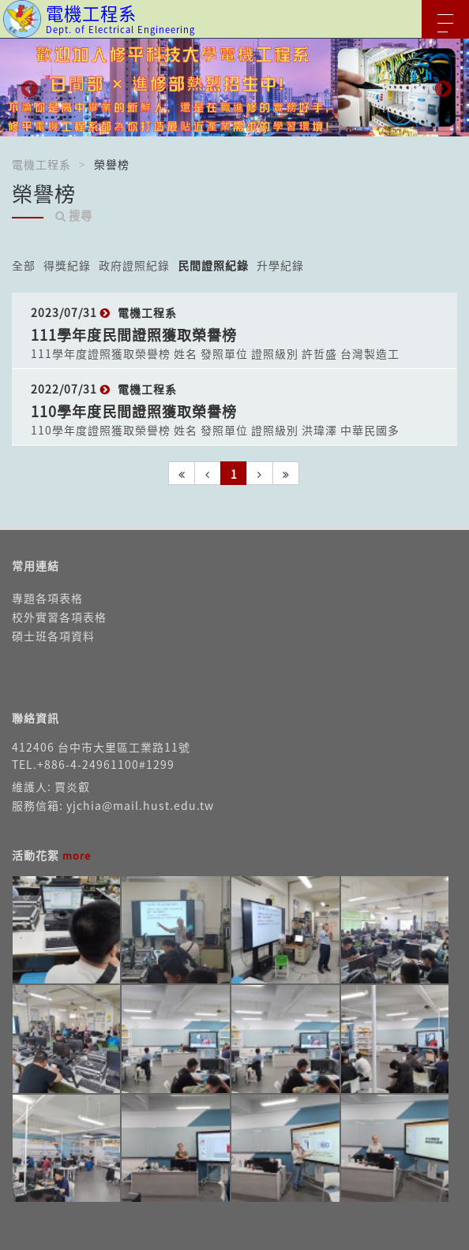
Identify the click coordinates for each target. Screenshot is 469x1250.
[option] (234, 87)
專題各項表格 (47, 598)
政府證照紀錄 (134, 265)
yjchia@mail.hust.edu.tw (140, 805)
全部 (24, 265)
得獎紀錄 (67, 265)
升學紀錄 (280, 265)
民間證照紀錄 (213, 265)
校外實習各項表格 (59, 617)
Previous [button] (28, 87)
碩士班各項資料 (53, 636)
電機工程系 (41, 164)
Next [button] (441, 87)
